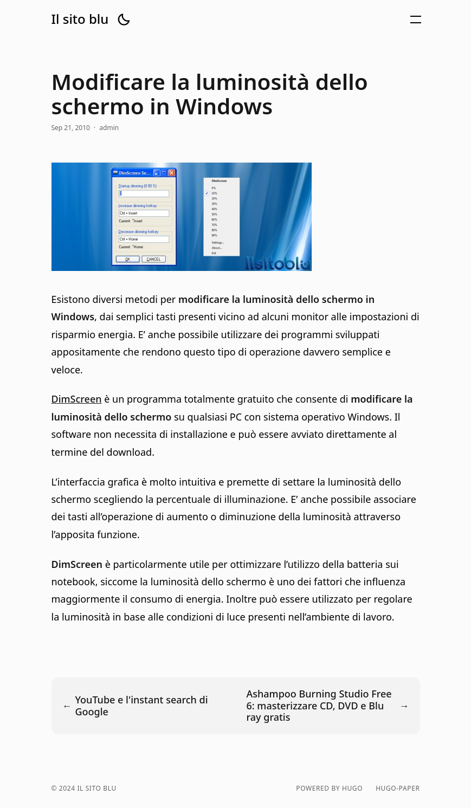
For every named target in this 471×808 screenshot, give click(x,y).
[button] (123, 19)
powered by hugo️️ (329, 788)
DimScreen (76, 398)
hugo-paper (398, 788)
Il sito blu (80, 19)
